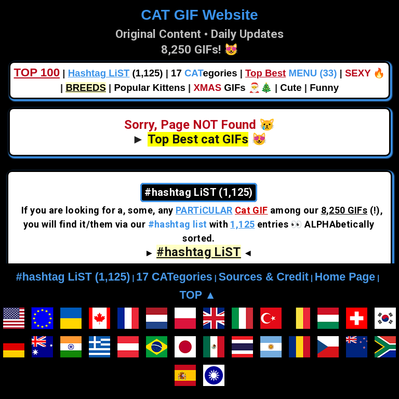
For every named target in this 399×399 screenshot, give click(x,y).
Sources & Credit (264, 277)
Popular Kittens (149, 87)
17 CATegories (174, 277)
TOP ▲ (197, 295)
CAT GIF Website (199, 15)
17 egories (204, 73)
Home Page (345, 277)
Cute (290, 87)
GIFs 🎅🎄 (232, 87)
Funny (324, 87)
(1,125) (115, 73)
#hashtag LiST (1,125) (73, 277)
